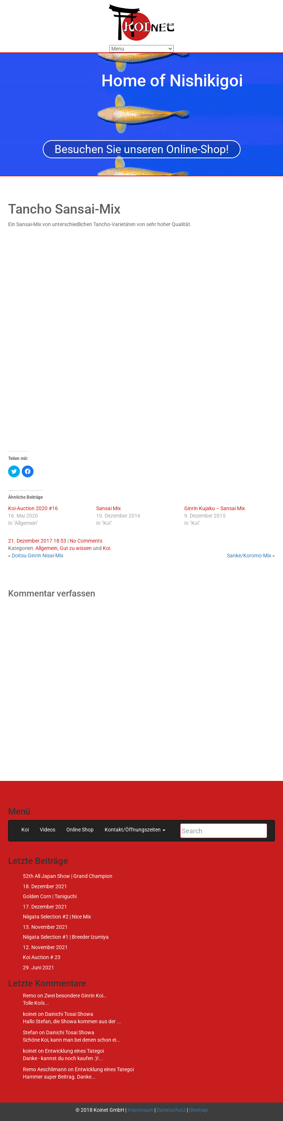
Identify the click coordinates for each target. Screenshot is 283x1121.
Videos (47, 830)
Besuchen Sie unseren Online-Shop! (142, 149)
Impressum (140, 1110)
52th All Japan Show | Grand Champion (67, 876)
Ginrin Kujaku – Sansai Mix (214, 508)
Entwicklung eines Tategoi (74, 1051)
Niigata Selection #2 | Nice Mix (57, 917)
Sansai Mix (108, 508)
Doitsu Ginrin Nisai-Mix (37, 555)
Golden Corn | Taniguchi (50, 896)
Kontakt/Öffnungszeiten (135, 830)
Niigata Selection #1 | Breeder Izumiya (66, 937)
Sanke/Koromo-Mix (249, 555)
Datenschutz (171, 1110)
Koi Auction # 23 (41, 957)
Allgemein (46, 548)
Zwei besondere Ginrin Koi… (75, 996)
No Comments (86, 541)
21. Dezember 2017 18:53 (37, 541)
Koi (106, 548)
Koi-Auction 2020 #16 (33, 508)
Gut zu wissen (76, 548)
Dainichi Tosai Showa (69, 1014)
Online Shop (80, 830)
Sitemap (198, 1110)
